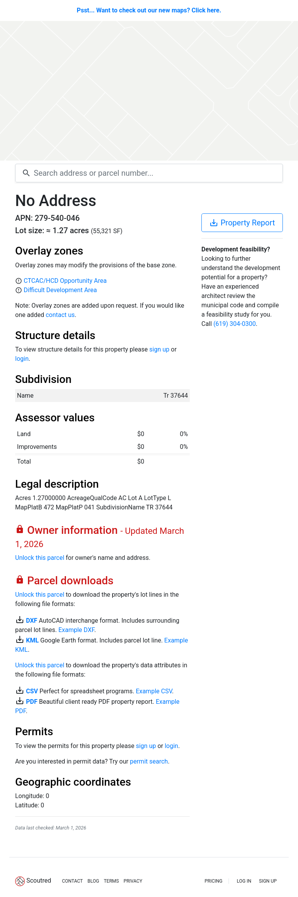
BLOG (93, 881)
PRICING (213, 881)
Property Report (242, 222)
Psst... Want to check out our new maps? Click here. (149, 10)
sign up (159, 349)
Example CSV (154, 691)
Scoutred (38, 880)
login (22, 358)
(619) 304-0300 (234, 323)
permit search (149, 761)
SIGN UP (268, 881)
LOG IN (244, 881)
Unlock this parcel (39, 557)
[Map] (149, 91)
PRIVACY (132, 881)
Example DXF (76, 630)
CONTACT (72, 881)
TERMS (111, 881)
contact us (60, 315)
